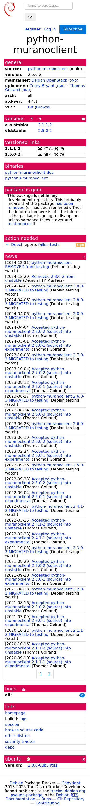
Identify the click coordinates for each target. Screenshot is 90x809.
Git (30, 107)
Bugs (46, 799)
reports (45, 245)
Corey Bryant (41, 85)
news (11, 256)
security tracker (20, 741)
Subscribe (72, 29)
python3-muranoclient (26, 178)
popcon (12, 724)
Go (30, 17)
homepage (15, 713)
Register (33, 29)
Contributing (48, 803)
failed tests (48, 244)
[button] (7, 244)
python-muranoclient (48, 68)
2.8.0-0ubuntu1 (43, 765)
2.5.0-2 (45, 130)
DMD (73, 80)
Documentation (20, 799)
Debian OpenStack (49, 80)
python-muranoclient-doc (29, 172)
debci (10, 747)
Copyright (71, 783)
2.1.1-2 (45, 125)
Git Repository (70, 799)
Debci (16, 244)
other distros (17, 735)
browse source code (24, 730)
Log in (50, 29)
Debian (16, 783)
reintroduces (19, 223)
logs (23, 718)
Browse (43, 107)
